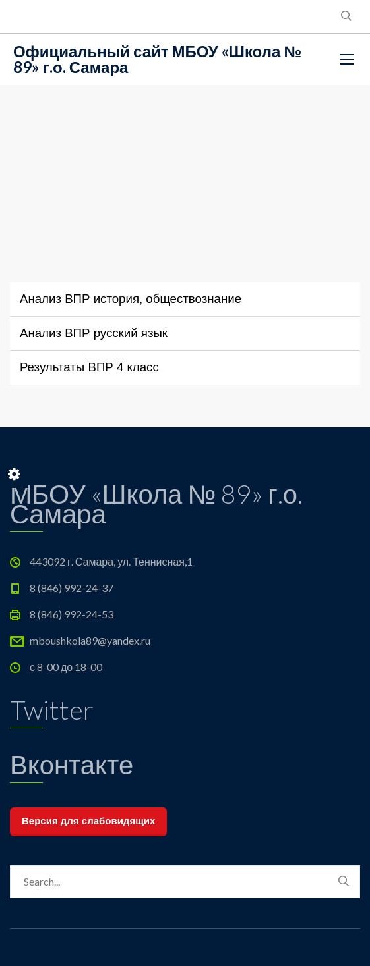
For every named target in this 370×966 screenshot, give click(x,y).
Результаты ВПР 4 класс (89, 367)
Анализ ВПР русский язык (94, 333)
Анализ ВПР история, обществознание (130, 299)
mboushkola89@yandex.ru (90, 640)
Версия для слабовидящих (88, 820)
